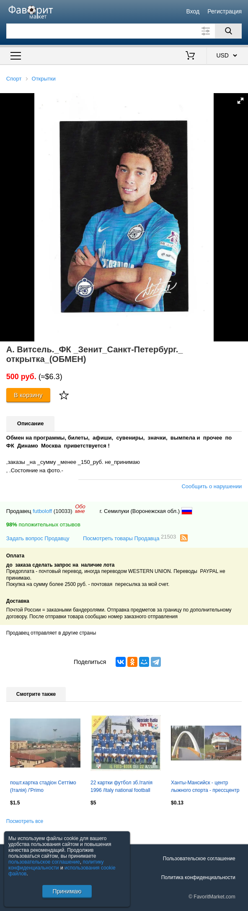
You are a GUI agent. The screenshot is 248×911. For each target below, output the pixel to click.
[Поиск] (228, 31)
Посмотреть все (24, 821)
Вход (192, 11)
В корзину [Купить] (28, 394)
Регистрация (224, 11)
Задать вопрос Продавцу (38, 538)
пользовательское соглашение (44, 862)
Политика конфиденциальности (198, 877)
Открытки (44, 78)
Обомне (80, 508)
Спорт (14, 78)
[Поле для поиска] (124, 31)
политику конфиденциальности (56, 865)
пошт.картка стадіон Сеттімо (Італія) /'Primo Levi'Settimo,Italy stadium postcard (43, 787)
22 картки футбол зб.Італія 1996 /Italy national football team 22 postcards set (121, 787)
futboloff (42, 511)
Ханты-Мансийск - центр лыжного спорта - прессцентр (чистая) (205, 787)
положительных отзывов (43, 524)
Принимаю (66, 891)
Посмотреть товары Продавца (129, 537)
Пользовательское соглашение (199, 859)
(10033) (63, 511)
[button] (240, 100)
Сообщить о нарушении (211, 486)
